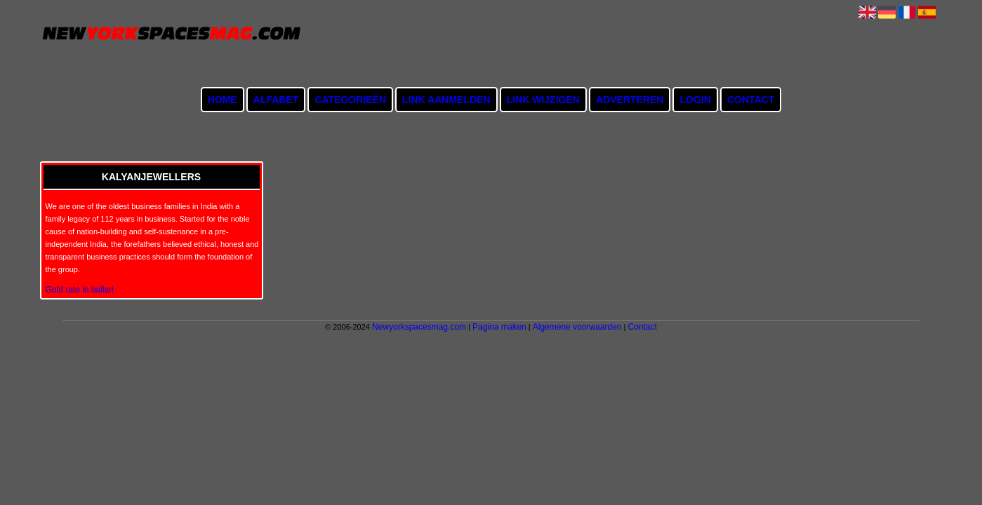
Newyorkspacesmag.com (419, 327)
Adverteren (629, 99)
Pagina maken (499, 327)
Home (222, 99)
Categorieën (350, 99)
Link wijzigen (543, 99)
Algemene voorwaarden (577, 327)
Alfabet (276, 99)
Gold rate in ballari (80, 290)
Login (694, 99)
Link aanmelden (446, 99)
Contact (750, 99)
